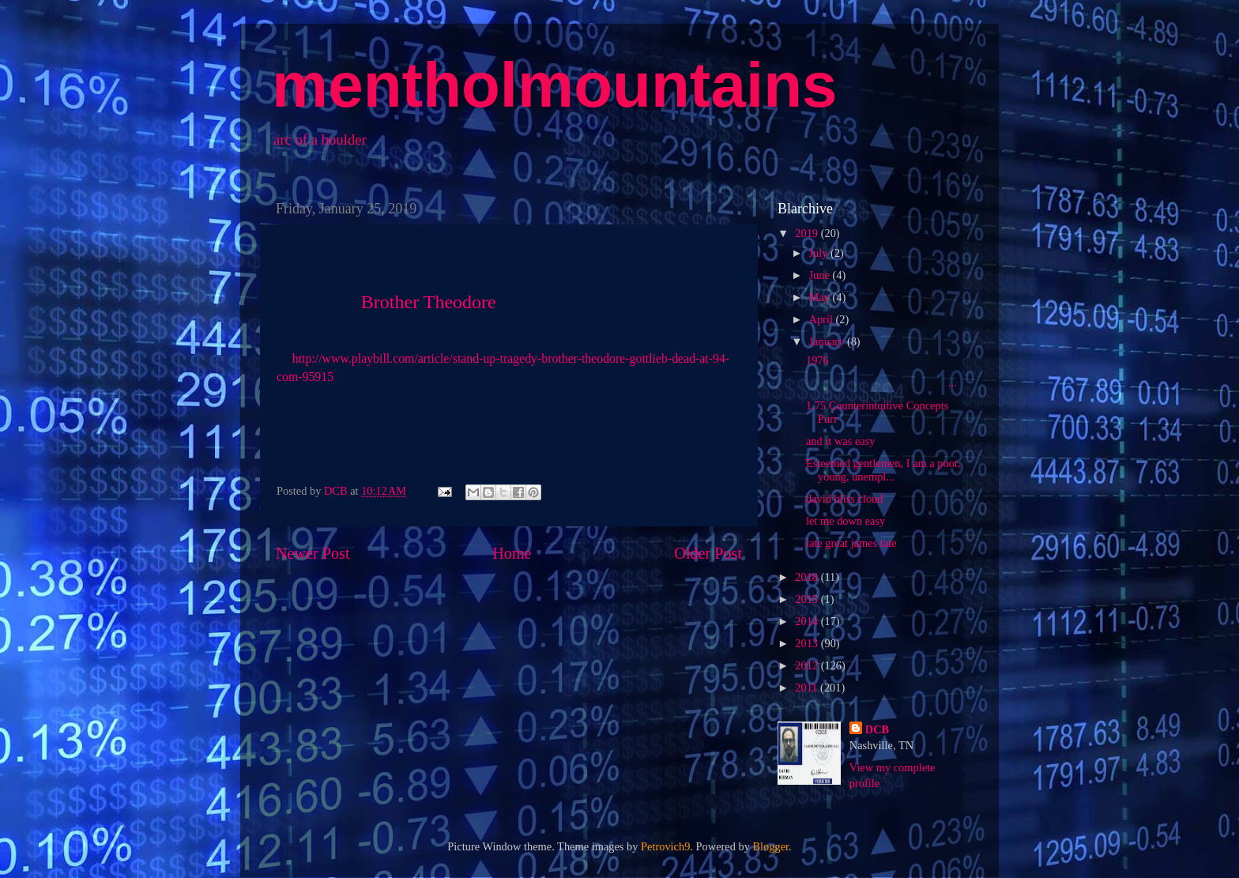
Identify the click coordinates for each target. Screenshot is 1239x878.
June (821, 275)
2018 (807, 577)
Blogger (771, 846)
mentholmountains (555, 85)
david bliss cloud (844, 498)
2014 (807, 621)
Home (511, 553)
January (828, 341)
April (822, 319)
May (821, 297)
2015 (807, 599)
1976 (817, 360)
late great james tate (851, 543)
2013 (807, 643)
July (820, 253)
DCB (877, 729)
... (881, 382)
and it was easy (841, 441)
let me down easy (845, 520)
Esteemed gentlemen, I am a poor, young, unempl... (883, 470)
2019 (807, 233)
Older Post (708, 553)
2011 (807, 687)
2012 (807, 665)
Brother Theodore (428, 302)
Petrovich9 (665, 846)
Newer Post (313, 553)
